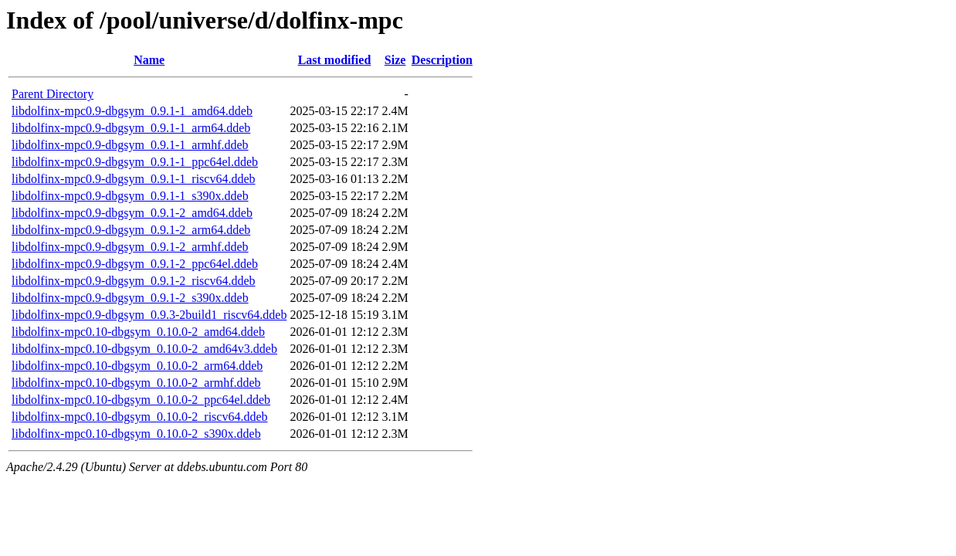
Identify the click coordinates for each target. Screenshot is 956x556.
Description (442, 59)
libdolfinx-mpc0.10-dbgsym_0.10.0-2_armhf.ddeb (136, 382)
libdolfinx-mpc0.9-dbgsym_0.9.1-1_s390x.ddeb (130, 195)
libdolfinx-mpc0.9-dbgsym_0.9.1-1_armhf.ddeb (130, 144)
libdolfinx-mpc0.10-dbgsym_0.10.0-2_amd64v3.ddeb (144, 348)
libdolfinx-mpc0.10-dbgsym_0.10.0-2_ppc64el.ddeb (141, 399)
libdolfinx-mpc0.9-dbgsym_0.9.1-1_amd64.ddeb (132, 110)
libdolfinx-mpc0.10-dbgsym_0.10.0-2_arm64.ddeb (137, 365)
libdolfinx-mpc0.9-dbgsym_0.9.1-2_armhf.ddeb (130, 246)
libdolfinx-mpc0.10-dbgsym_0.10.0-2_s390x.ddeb (136, 433)
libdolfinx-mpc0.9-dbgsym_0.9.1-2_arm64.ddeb (131, 229)
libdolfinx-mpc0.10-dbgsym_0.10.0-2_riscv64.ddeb (140, 416)
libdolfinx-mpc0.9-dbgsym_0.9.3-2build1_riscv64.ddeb (149, 314)
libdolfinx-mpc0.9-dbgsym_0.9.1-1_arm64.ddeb (131, 127)
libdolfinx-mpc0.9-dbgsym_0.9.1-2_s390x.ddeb (130, 297)
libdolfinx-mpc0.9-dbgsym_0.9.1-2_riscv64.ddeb (134, 280)
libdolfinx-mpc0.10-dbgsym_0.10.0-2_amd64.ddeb (138, 331)
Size (395, 59)
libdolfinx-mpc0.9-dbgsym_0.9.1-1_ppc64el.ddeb (135, 161)
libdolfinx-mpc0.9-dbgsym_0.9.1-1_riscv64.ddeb (134, 178)
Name (149, 59)
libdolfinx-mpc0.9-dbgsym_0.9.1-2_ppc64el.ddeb (135, 263)
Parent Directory (52, 93)
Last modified (334, 59)
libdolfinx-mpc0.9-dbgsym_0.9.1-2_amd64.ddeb (132, 212)
